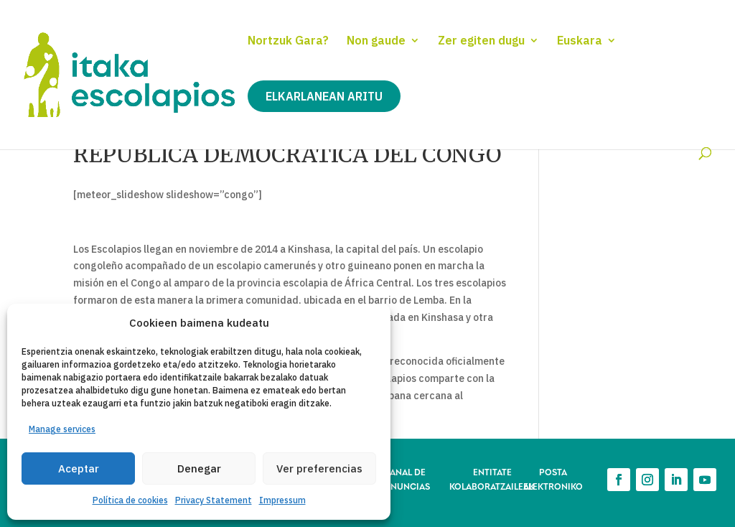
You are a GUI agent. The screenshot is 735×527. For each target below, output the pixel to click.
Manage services (62, 429)
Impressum (282, 500)
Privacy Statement (213, 500)
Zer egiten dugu (481, 41)
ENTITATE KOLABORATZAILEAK (492, 479)
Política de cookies (130, 500)
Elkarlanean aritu (324, 96)
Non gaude (376, 41)
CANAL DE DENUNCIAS (404, 479)
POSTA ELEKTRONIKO (553, 479)
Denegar (199, 468)
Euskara (579, 41)
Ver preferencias (319, 468)
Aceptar (78, 468)
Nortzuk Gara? (288, 41)
